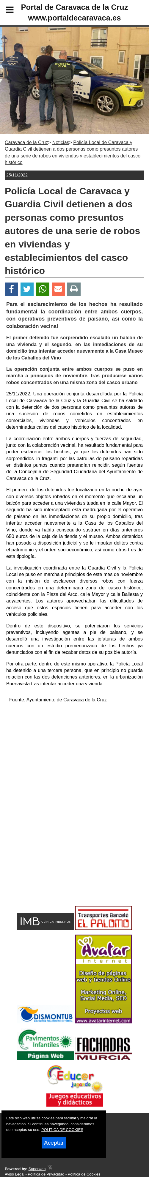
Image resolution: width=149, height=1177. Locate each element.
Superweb (37, 1169)
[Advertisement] (74, 749)
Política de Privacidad (46, 1174)
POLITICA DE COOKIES (62, 1129)
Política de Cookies (84, 1174)
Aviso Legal (14, 1174)
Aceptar (54, 1143)
